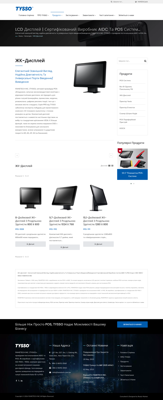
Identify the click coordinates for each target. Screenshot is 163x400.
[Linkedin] (21, 380)
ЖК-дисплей (38, 36)
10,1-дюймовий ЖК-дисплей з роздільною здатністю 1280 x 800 (96, 221)
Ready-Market (143, 396)
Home (21, 36)
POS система (125, 80)
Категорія (27, 36)
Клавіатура (111, 302)
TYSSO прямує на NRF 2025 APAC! (98, 365)
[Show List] (112, 165)
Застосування (72, 15)
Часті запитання (107, 15)
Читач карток (119, 302)
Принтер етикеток (127, 107)
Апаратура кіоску (44, 302)
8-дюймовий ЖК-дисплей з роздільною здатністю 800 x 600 (28, 221)
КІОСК (122, 128)
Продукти (57, 15)
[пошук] (111, 2)
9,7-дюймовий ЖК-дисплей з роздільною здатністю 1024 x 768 (62, 221)
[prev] (17, 155)
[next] (111, 155)
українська (143, 2)
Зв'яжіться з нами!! (132, 324)
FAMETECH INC (34, 396)
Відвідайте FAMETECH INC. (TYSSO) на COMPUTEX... (94, 376)
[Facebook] (16, 380)
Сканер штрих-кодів (128, 113)
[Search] (123, 2)
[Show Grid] (109, 165)
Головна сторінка (26, 15)
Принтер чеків (126, 101)
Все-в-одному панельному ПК (126, 87)
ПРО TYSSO (43, 15)
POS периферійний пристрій (128, 120)
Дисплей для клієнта (100, 302)
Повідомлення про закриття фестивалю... (95, 353)
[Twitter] (19, 380)
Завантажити (89, 15)
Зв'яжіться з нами (126, 15)
